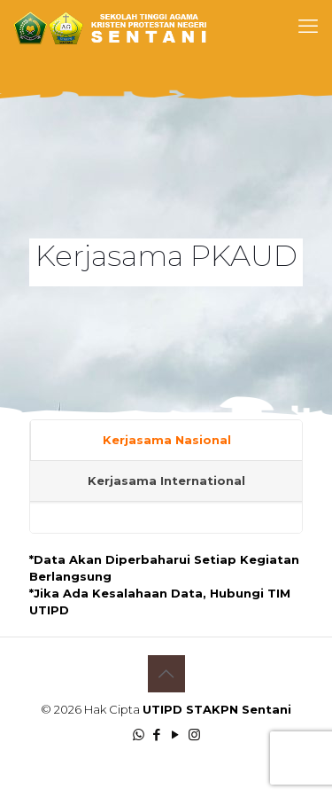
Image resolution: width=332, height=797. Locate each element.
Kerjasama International (166, 480)
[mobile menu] (308, 27)
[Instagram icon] (194, 734)
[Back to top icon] (166, 673)
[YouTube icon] (175, 734)
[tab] (166, 440)
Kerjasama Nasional (167, 440)
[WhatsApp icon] (138, 734)
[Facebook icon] (157, 734)
